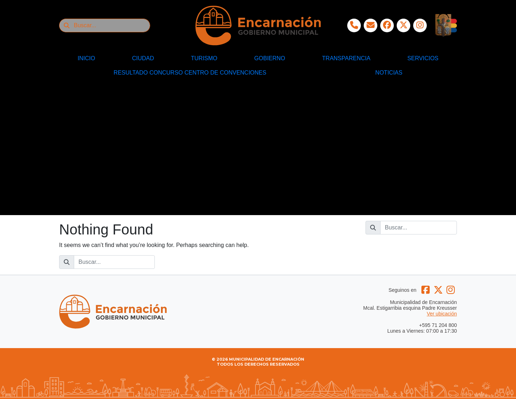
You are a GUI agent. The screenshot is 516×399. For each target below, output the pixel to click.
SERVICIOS (423, 58)
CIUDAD (143, 58)
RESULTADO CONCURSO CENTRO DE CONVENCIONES (190, 73)
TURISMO (204, 58)
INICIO (86, 58)
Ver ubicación (442, 314)
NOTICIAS (388, 73)
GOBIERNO (269, 58)
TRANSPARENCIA (346, 58)
